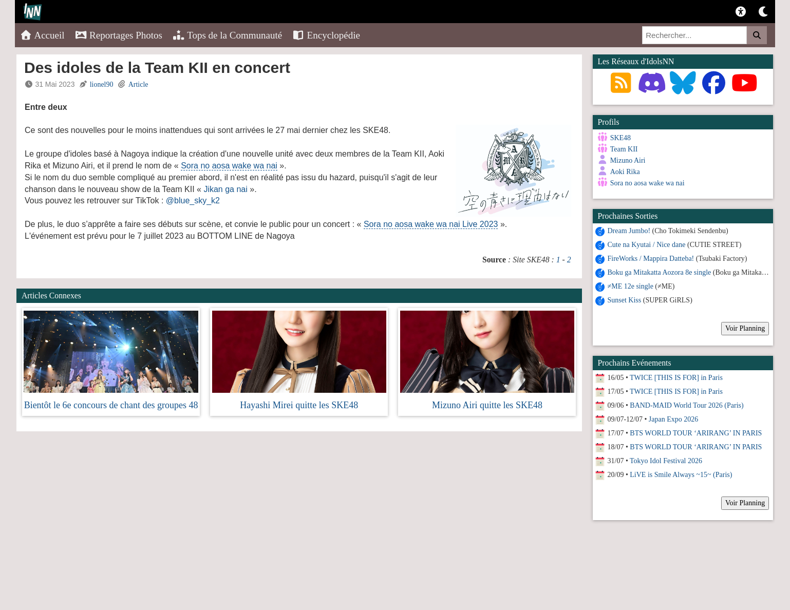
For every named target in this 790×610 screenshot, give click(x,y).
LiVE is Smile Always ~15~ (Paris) (681, 475)
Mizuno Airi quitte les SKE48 (487, 405)
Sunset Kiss (625, 300)
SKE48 (620, 138)
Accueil (42, 35)
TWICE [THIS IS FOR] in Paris (676, 378)
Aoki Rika (625, 172)
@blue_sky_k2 (193, 200)
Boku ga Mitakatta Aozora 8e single (659, 272)
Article (138, 84)
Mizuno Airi (628, 160)
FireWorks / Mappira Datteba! (651, 258)
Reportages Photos (118, 35)
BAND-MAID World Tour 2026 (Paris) (686, 405)
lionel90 (102, 84)
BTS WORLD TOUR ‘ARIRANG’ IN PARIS (696, 433)
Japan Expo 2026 (673, 419)
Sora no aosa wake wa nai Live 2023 (431, 224)
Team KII (624, 149)
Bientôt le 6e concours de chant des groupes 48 (111, 405)
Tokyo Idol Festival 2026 (666, 461)
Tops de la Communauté (227, 35)
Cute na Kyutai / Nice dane (647, 245)
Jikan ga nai (225, 189)
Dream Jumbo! (629, 231)
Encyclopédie (326, 35)
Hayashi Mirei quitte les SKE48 (299, 405)
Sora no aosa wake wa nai (229, 165)
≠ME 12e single (630, 286)
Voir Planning (745, 328)
